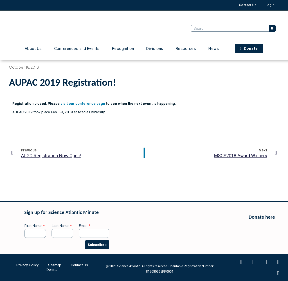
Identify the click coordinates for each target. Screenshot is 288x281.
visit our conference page (83, 103)
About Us (33, 48)
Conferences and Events (77, 48)
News (213, 48)
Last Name (61, 226)
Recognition (123, 48)
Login (270, 5)
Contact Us (247, 5)
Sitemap (54, 265)
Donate (52, 270)
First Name (33, 226)
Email (83, 226)
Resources (186, 48)
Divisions (154, 48)
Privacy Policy (27, 265)
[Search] (272, 28)
